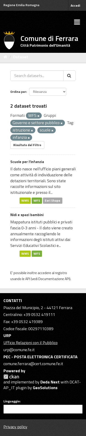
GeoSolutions (45, 388)
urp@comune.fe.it (19, 350)
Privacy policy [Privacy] (15, 427)
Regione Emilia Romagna (21, 5)
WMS (25, 200)
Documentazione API (53, 278)
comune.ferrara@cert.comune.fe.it (33, 364)
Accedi (75, 5)
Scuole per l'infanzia (27, 161)
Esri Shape (52, 200)
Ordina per (18, 91)
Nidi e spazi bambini (27, 214)
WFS (36, 200)
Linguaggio (11, 401)
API (27, 278)
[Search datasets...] (37, 75)
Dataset (20, 57)
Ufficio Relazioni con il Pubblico (30, 343)
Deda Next (50, 382)
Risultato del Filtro (27, 144)
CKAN (11, 376)
